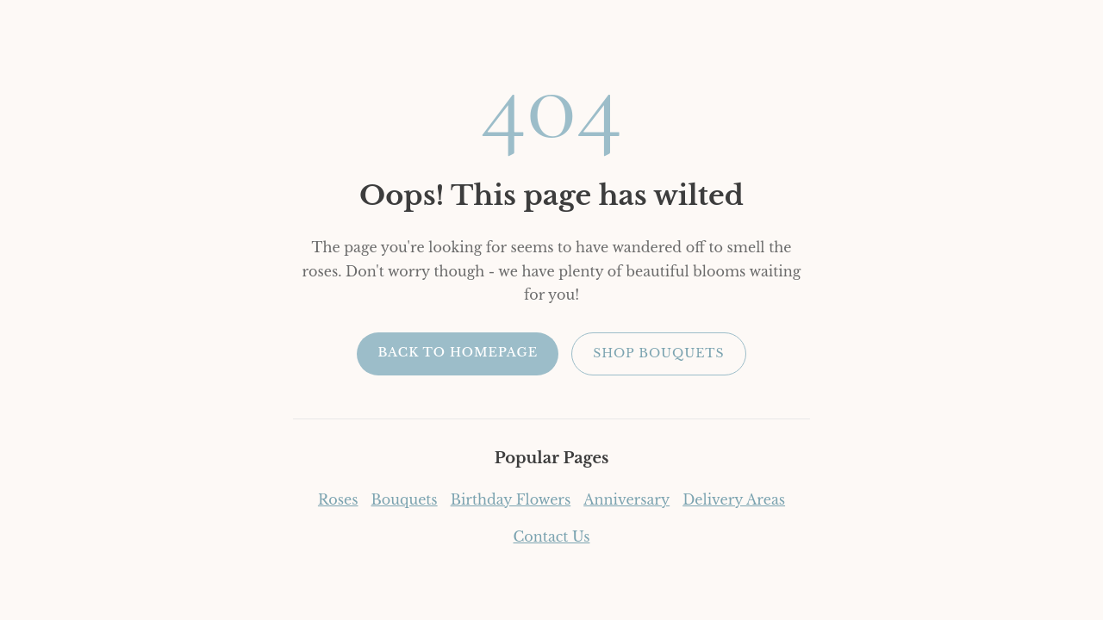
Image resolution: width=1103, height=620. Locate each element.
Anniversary (626, 499)
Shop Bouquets (658, 353)
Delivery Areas (733, 499)
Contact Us (552, 536)
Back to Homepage (457, 352)
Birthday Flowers (511, 499)
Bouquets (404, 499)
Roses (338, 499)
